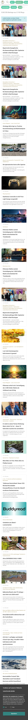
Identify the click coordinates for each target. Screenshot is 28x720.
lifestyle (14, 7)
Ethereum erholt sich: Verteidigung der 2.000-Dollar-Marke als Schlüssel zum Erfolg (13, 388)
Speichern (14, 713)
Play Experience (6, 193)
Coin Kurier (5, 226)
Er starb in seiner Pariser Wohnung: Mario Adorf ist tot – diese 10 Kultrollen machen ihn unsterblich (13, 426)
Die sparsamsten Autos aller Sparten (14, 164)
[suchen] (7, 2)
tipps (20, 7)
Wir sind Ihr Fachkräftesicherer (10, 673)
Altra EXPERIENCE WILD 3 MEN (12, 558)
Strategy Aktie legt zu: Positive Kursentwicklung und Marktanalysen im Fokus (14, 128)
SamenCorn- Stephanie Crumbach (11, 457)
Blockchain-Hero (6, 266)
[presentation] (26, 7)
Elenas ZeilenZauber (7, 519)
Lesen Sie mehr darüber (9, 691)
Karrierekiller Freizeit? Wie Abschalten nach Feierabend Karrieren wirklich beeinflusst (12, 679)
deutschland (5, 7)
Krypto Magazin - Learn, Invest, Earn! (11, 123)
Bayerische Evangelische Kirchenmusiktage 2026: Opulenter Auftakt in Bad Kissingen (13, 50)
